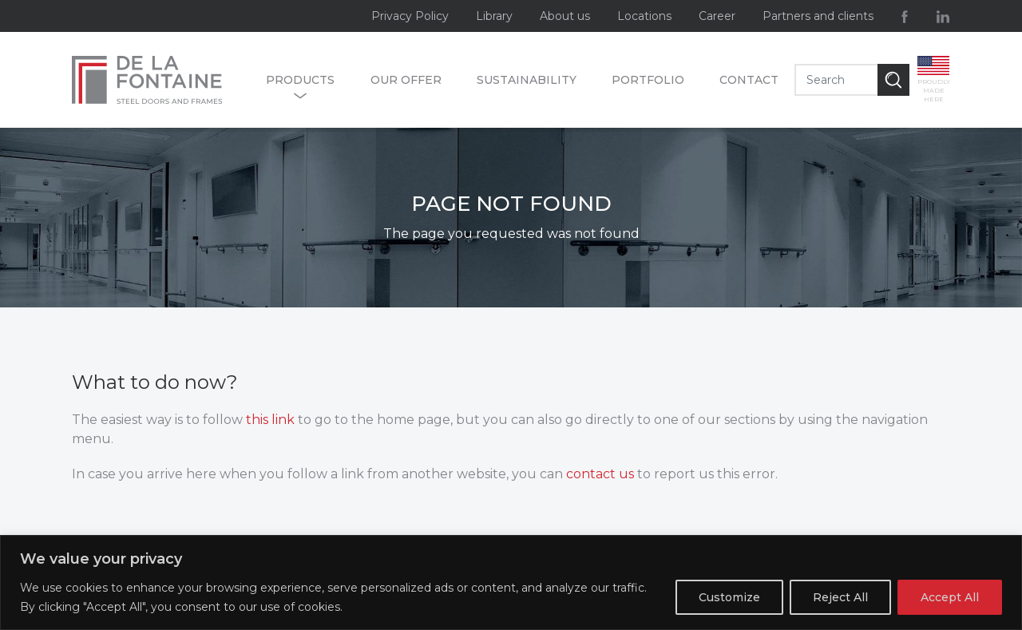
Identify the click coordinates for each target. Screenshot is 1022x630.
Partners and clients (818, 16)
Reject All (840, 597)
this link (270, 419)
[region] (511, 582)
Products (300, 81)
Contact (748, 80)
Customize (729, 597)
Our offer (406, 80)
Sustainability (526, 80)
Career (717, 16)
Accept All (950, 597)
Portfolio (648, 80)
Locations (644, 16)
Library (494, 16)
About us (565, 16)
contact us (600, 473)
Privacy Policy (410, 16)
